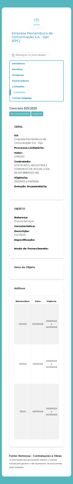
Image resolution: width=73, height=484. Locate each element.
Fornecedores (20, 80)
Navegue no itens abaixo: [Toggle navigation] (28, 55)
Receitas (17, 69)
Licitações (18, 86)
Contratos (19, 92)
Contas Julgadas (22, 98)
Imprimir (37, 113)
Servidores (18, 63)
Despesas (18, 75)
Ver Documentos (20, 113)
